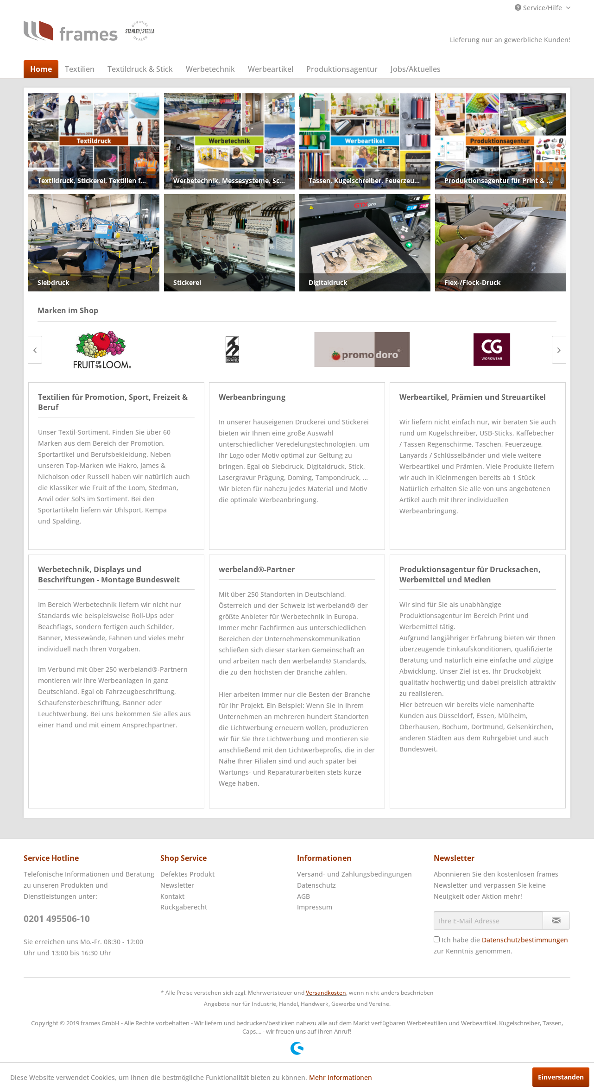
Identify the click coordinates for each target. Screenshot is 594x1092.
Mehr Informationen (340, 1077)
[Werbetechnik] (210, 69)
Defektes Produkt (187, 874)
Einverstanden (561, 1077)
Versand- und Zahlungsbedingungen (354, 874)
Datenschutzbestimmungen (525, 939)
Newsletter (177, 885)
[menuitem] (41, 69)
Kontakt (172, 896)
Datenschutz (316, 885)
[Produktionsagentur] (342, 69)
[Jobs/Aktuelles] (415, 69)
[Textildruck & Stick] (140, 69)
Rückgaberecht (183, 907)
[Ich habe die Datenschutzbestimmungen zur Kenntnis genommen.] (437, 939)
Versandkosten (326, 993)
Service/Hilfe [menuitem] (539, 7)
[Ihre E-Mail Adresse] (488, 920)
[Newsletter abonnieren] (556, 920)
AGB (303, 896)
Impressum (314, 907)
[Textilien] (79, 69)
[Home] (41, 69)
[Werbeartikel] (270, 69)
